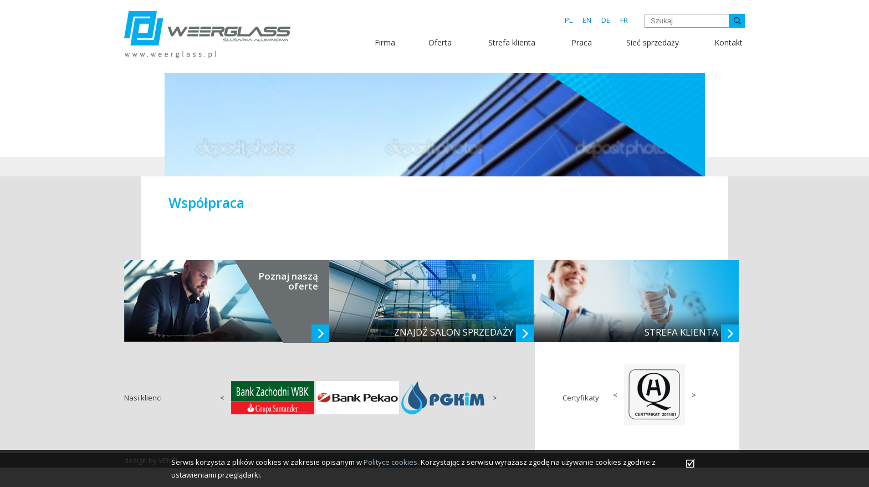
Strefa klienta (511, 42)
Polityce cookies (390, 462)
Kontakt (728, 42)
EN (586, 20)
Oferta (440, 42)
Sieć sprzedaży (652, 42)
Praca (581, 42)
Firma (385, 42)
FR (624, 20)
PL (568, 20)
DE (605, 20)
